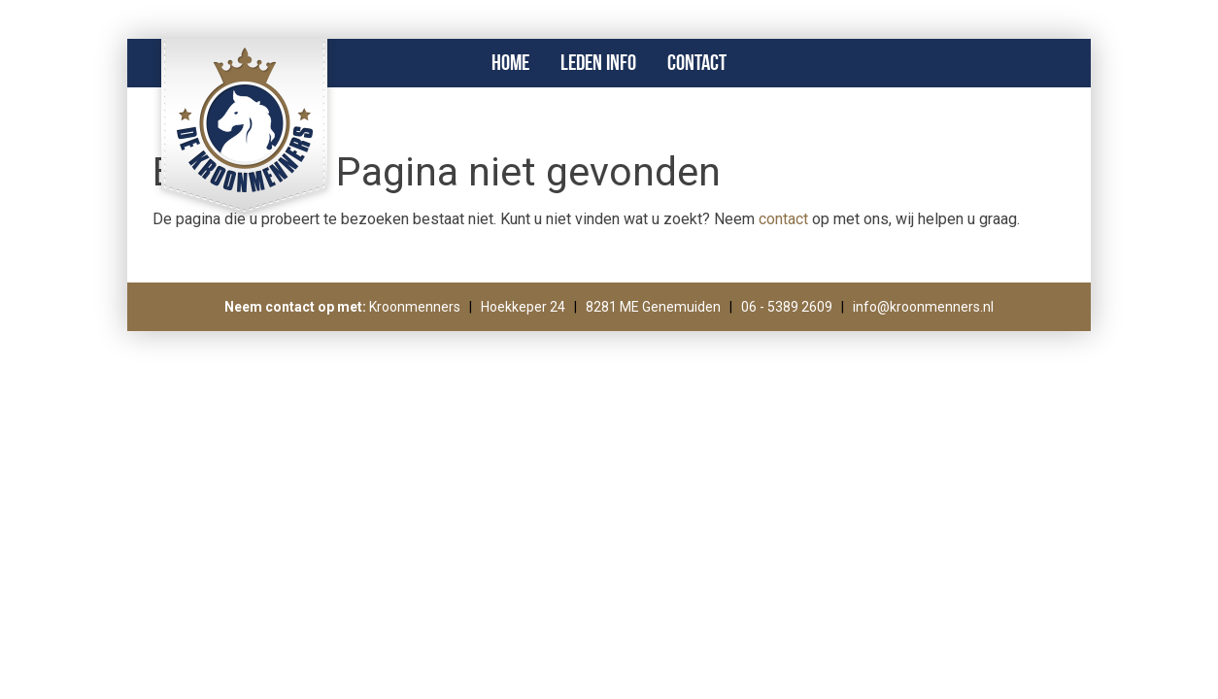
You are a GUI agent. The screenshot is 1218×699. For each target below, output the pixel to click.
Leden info (598, 62)
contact (783, 219)
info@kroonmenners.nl (923, 307)
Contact (697, 62)
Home (510, 62)
